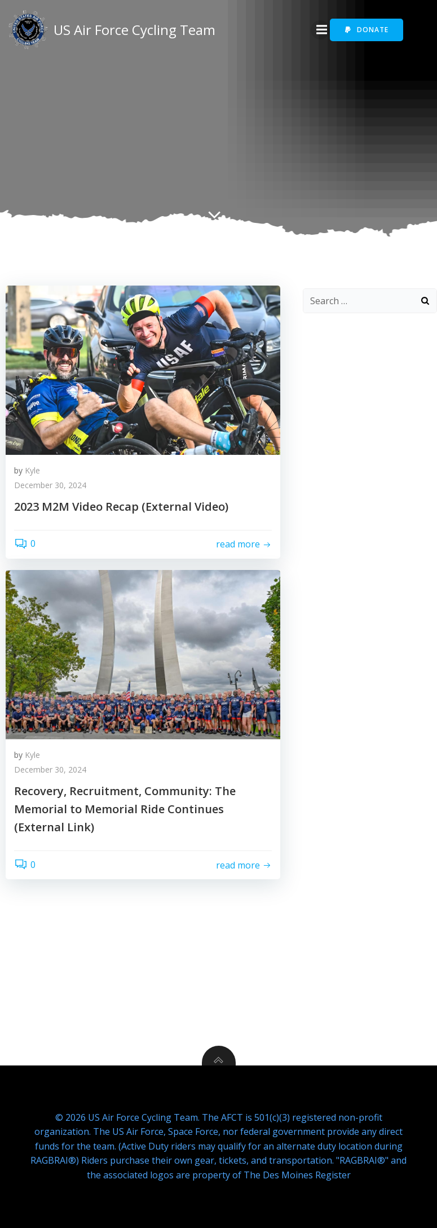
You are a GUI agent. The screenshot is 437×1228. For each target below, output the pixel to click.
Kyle (32, 470)
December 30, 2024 (50, 485)
